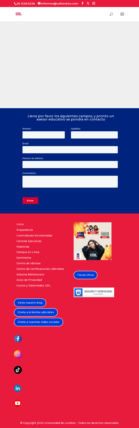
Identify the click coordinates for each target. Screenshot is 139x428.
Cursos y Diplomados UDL (33, 285)
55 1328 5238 (26, 3)
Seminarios (23, 257)
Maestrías (22, 246)
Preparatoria (24, 230)
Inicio (20, 224)
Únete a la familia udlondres (36, 312)
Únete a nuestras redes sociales (38, 322)
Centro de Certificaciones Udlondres (40, 269)
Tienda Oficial (85, 274)
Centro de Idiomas (28, 263)
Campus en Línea (27, 252)
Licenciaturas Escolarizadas (34, 235)
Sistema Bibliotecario (30, 274)
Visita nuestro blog (30, 302)
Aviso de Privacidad (29, 280)
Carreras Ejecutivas (28, 241)
